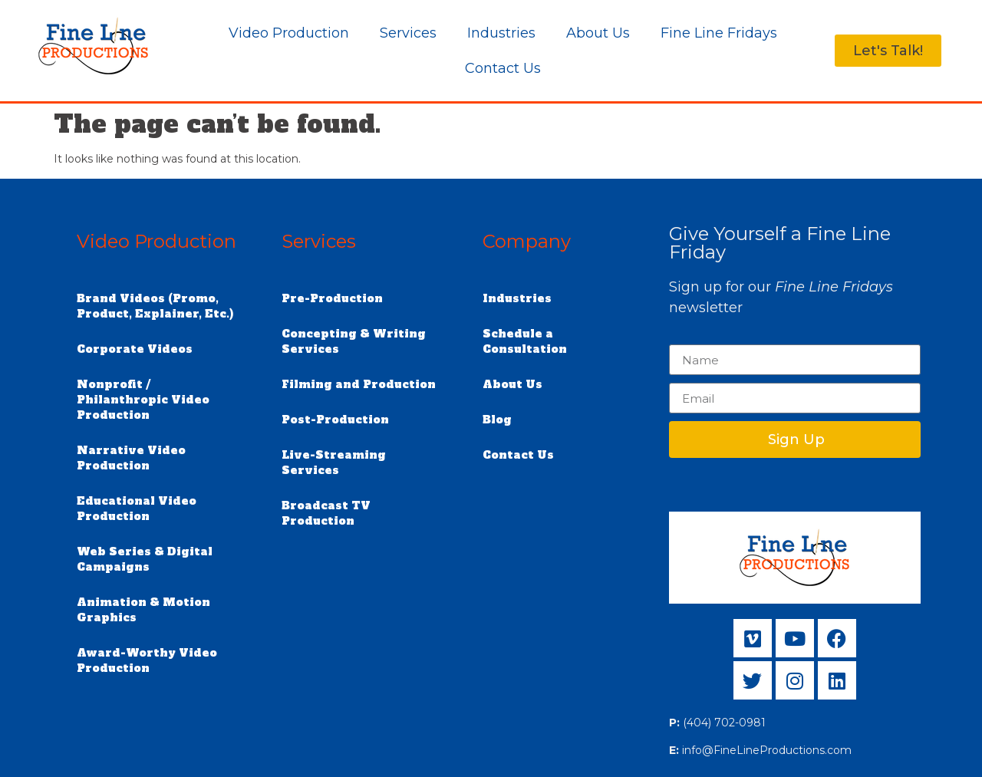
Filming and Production (359, 384)
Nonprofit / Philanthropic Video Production (143, 400)
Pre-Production (332, 298)
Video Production (289, 33)
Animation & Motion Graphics (143, 609)
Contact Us (503, 68)
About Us (598, 33)
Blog (497, 419)
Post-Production (335, 419)
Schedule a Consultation (525, 341)
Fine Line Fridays (719, 33)
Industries (501, 33)
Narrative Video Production (131, 458)
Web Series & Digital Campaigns (145, 559)
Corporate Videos (135, 349)
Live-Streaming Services (334, 462)
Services (408, 33)
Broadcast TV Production (326, 513)
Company (527, 241)
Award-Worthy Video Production (147, 660)
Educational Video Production (136, 508)
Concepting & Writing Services (354, 341)
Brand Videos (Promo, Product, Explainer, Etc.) (155, 306)
